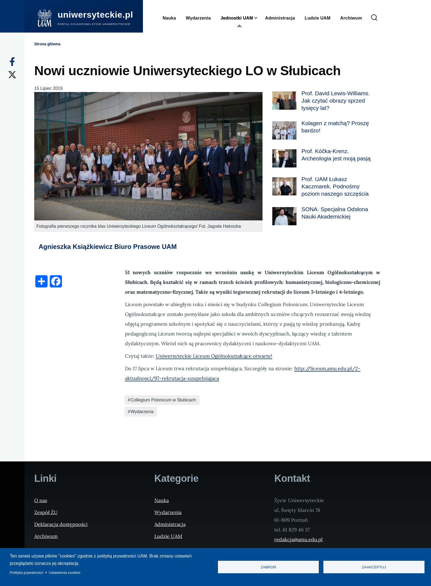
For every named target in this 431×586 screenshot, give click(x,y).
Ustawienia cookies (64, 573)
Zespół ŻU (46, 512)
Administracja (170, 524)
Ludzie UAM (168, 536)
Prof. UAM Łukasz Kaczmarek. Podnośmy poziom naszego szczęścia (334, 186)
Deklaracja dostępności (61, 524)
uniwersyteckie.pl (95, 15)
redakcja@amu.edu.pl (298, 539)
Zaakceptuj (374, 567)
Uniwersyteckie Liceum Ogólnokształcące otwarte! (214, 356)
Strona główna (47, 44)
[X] (12, 74)
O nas (40, 500)
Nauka (161, 500)
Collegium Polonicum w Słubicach (163, 400)
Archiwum (46, 536)
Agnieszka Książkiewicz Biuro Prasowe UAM (108, 246)
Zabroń (268, 567)
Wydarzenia (142, 411)
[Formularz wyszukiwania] (374, 18)
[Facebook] (12, 61)
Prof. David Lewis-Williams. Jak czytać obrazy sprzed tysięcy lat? (335, 100)
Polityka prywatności (26, 573)
